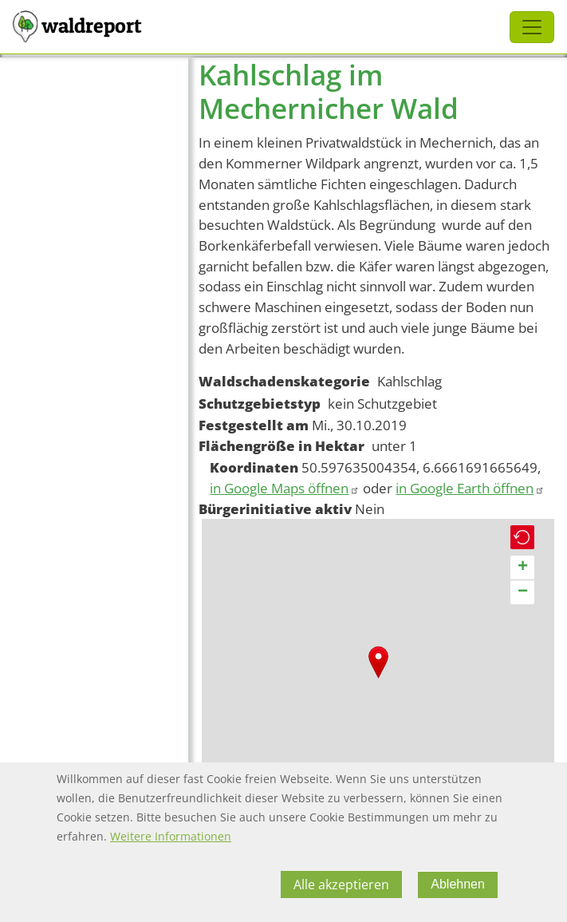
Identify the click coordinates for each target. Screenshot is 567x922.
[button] (378, 662)
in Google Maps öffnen (285, 488)
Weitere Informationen (170, 836)
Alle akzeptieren (341, 884)
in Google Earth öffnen (470, 488)
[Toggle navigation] (532, 27)
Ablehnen (458, 884)
